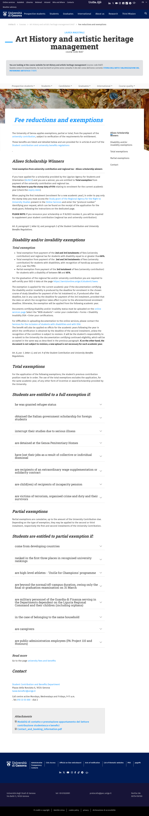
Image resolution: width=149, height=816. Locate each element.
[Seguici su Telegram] (130, 2)
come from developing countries (37, 546)
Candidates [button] (64, 86)
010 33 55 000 (23, 699)
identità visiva (59, 810)
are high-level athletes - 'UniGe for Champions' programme (55, 573)
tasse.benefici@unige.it (24, 691)
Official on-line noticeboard (70, 763)
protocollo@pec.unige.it (100, 793)
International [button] (103, 86)
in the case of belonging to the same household (47, 617)
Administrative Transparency (36, 764)
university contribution (23, 136)
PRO (129, 763)
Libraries (29, 2)
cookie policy (74, 810)
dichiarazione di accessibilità (104, 810)
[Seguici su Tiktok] (126, 2)
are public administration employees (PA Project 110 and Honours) (53, 642)
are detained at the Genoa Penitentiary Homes (46, 443)
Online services (9, 2)
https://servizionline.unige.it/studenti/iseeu (75, 281)
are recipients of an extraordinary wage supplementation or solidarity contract (56, 471)
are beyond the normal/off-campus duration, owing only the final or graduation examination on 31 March (56, 586)
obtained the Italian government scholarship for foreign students (53, 417)
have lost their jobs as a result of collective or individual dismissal (53, 456)
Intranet (47, 2)
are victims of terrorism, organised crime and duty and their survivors (56, 497)
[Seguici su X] (113, 2)
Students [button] (45, 86)
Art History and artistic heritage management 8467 (52, 24)
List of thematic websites (114, 763)
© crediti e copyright (42, 810)
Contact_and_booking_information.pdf (39, 729)
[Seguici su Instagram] (120, 2)
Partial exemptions (119, 158)
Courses (22, 24)
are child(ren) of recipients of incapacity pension (48, 484)
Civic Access (50, 763)
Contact (114, 164)
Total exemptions (119, 151)
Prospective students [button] (22, 86)
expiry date (34, 190)
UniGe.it (11, 24)
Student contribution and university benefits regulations (40, 145)
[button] (34, 14)
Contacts (70, 2)
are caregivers (24, 629)
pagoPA (138, 763)
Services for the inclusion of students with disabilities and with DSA (46, 324)
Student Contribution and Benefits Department (36, 684)
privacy (86, 810)
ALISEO (28, 180)
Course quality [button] (126, 86)
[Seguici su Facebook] (123, 2)
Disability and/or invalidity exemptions (121, 143)
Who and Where (59, 2)
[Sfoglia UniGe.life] (96, 4)
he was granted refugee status (35, 404)
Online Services (53, 202)
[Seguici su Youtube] (116, 2)
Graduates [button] (84, 86)
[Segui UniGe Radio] (134, 2)
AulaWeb (20, 2)
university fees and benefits (42, 660)
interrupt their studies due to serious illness (45, 431)
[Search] (146, 13)
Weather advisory (9, 7)
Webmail (38, 2)
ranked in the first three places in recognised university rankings (53, 559)
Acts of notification (92, 763)
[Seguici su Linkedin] (109, 2)
